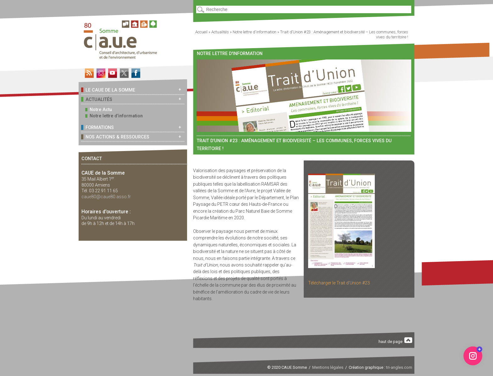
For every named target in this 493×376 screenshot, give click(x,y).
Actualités (96, 99)
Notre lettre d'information (254, 32)
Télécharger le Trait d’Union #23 (339, 282)
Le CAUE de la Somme (108, 90)
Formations (97, 127)
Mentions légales (327, 367)
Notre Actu (98, 109)
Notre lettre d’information (114, 116)
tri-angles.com (399, 367)
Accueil (201, 32)
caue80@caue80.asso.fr (106, 196)
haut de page (396, 340)
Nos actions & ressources (115, 136)
